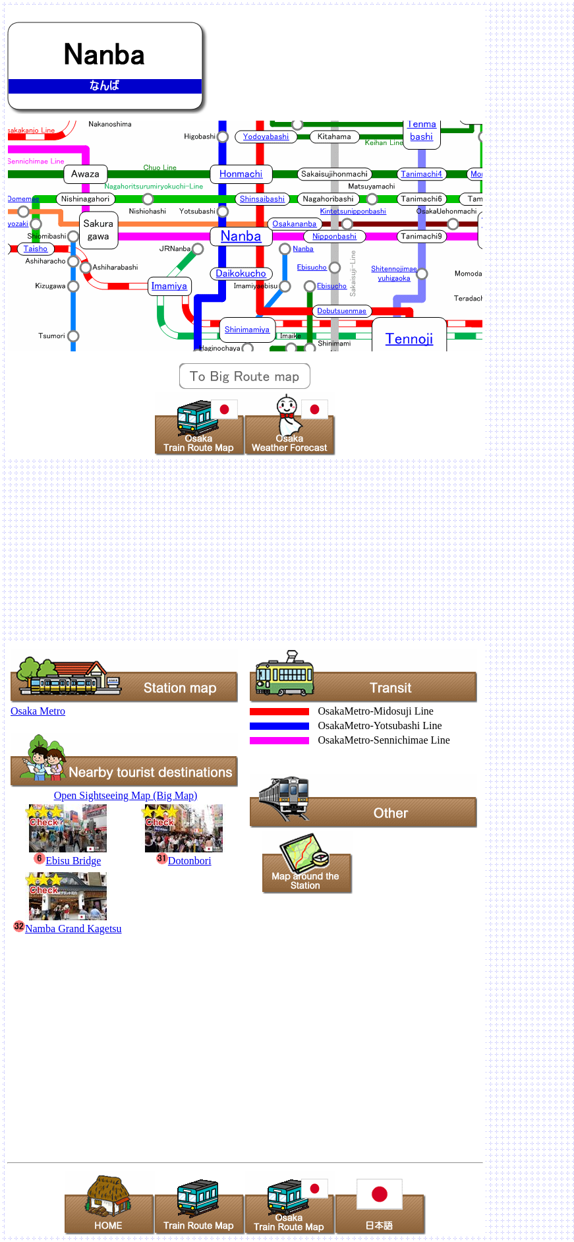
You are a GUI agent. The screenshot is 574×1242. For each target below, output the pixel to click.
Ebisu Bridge (67, 854)
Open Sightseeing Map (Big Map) (126, 795)
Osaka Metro (38, 711)
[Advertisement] (287, 550)
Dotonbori (183, 854)
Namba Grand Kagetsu (67, 922)
